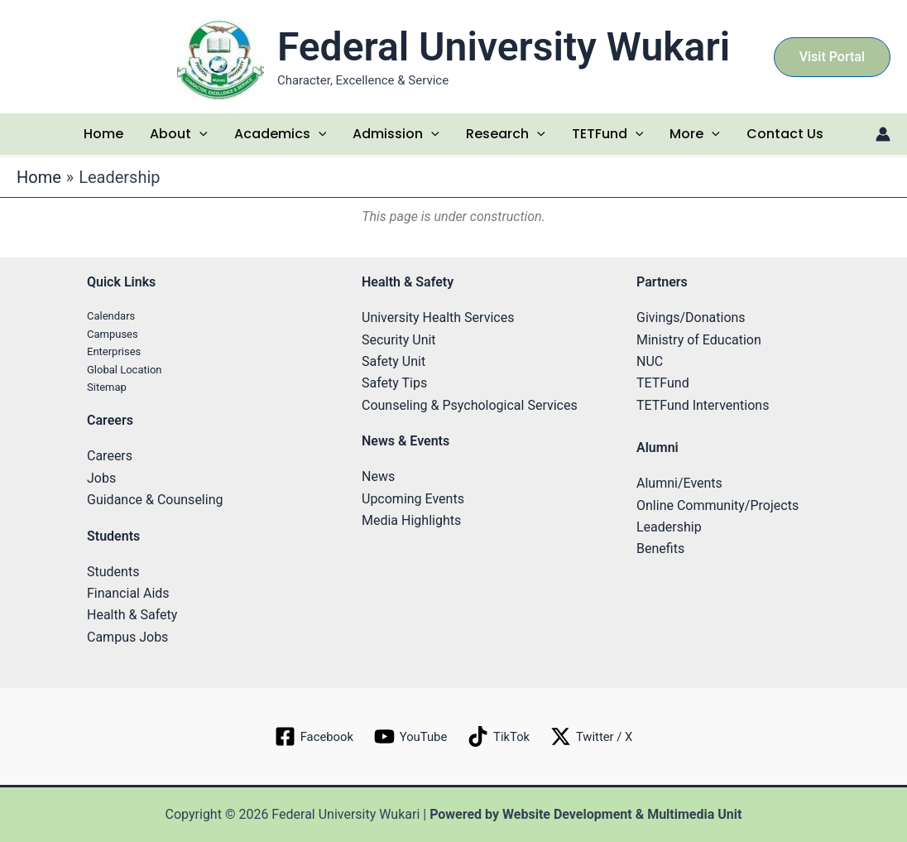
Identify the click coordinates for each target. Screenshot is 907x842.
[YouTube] (409, 736)
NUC (649, 361)
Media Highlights (411, 520)
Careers (109, 456)
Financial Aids (128, 593)
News (378, 476)
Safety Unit (393, 361)
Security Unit (399, 340)
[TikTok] (500, 736)
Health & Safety (132, 615)
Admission (396, 134)
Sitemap (107, 387)
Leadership (669, 527)
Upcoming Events (413, 499)
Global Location (124, 369)
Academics (280, 134)
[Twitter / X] (596, 736)
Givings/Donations (691, 317)
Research (505, 134)
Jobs (101, 478)
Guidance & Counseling (155, 500)
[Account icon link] (883, 134)
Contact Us (784, 133)
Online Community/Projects (717, 505)
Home (103, 133)
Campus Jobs (127, 637)
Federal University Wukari (503, 46)
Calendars (111, 316)
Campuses (112, 334)
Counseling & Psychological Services (470, 405)
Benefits (660, 548)
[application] (199, 134)
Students (113, 572)
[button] (832, 57)
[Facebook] (308, 736)
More (694, 134)
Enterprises (114, 351)
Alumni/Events (679, 483)
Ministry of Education (698, 340)
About (179, 134)
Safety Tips (394, 383)
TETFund (608, 134)
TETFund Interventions (702, 405)
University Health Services (438, 317)
